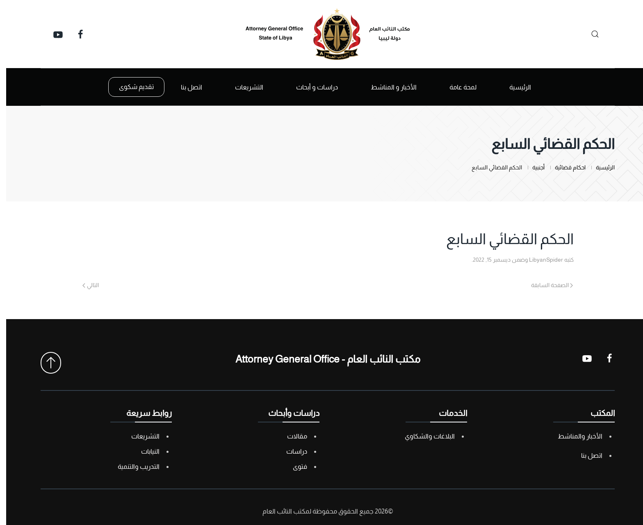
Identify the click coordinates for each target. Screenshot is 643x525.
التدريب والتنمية (132, 466)
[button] (44, 362)
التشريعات (139, 436)
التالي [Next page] (84, 285)
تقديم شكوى (130, 86)
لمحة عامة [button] (456, 87)
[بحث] (586, 34)
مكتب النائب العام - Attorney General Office (321, 359)
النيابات (144, 451)
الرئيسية (514, 87)
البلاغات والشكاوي (424, 436)
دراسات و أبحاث (311, 87)
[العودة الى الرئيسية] (321, 34)
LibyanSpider (540, 259)
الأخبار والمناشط (574, 436)
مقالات (291, 436)
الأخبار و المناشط (387, 87)
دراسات (290, 451)
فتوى (294, 466)
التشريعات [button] (243, 87)
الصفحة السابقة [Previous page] (546, 285)
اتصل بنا (185, 87)
